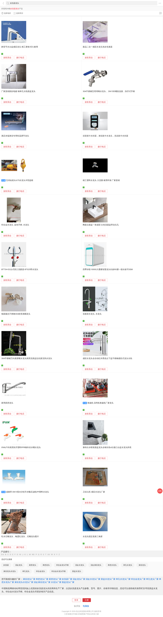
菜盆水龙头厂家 (108, 579)
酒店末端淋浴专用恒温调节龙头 (15, 136)
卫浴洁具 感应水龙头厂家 (94, 492)
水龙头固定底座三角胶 (92, 536)
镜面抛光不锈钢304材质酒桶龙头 (15, 314)
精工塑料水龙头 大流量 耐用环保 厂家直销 (101, 180)
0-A (2, 554)
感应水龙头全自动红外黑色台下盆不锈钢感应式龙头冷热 (107, 358)
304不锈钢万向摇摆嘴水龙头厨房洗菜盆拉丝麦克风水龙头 (26, 358)
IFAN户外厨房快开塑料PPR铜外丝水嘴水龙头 (21, 447)
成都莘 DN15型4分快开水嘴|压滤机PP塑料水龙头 (27, 492)
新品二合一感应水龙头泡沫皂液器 (97, 47)
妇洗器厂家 (67, 579)
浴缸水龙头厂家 (93, 579)
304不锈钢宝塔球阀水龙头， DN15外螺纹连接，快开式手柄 (109, 91)
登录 (76, 600)
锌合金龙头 (40, 571)
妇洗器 (6, 565)
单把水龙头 (112, 565)
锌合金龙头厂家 (138, 579)
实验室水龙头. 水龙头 (92, 314)
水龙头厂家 (56, 582)
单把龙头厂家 (42, 579)
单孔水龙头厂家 (123, 579)
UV (49, 554)
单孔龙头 (25, 571)
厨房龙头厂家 (55, 579)
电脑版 (86, 606)
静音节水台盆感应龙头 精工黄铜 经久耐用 (19, 47)
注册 (87, 600)
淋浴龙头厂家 (29, 579)
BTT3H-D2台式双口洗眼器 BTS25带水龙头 (19, 269)
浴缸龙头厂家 (79, 579)
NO (33, 554)
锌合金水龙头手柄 (58, 571)
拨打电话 (20, 58)
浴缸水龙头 (79, 565)
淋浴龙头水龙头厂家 (24, 582)
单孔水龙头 (127, 565)
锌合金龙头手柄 (62, 565)
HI (20, 554)
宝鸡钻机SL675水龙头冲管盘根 (19, 180)
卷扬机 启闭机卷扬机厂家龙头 (100, 403)
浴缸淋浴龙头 (96, 565)
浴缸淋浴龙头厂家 (42, 582)
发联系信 (7, 58)
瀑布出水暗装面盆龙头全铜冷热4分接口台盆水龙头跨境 (107, 447)
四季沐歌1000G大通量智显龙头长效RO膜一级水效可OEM (108, 269)
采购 (160, 491)
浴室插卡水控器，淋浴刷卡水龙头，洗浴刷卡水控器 (105, 136)
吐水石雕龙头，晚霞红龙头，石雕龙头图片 (20, 536)
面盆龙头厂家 (68, 582)
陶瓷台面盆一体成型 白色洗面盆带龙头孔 (101, 225)
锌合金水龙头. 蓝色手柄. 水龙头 (15, 225)
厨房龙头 (32, 565)
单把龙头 (46, 565)
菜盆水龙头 (76, 571)
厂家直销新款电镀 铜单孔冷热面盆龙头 (18, 91)
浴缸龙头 (18, 565)
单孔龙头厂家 (152, 579)
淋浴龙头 (142, 565)
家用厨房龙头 (7, 403)
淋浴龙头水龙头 (9, 571)
